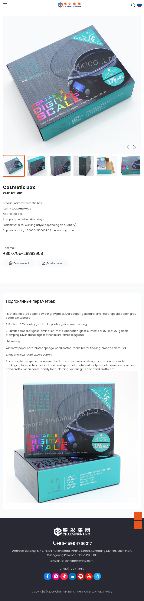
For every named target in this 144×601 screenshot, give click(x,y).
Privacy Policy (103, 591)
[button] (134, 147)
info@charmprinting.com (75, 561)
